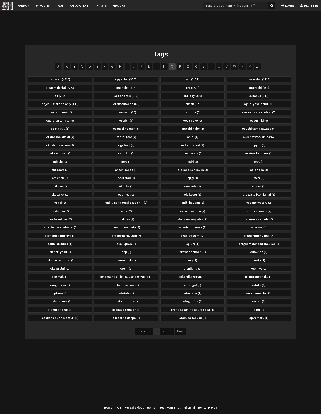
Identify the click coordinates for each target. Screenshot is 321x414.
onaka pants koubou (258, 112)
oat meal (126, 194)
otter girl (192, 285)
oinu (259, 310)
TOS (118, 407)
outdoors (60, 170)
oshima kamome (259, 153)
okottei (126, 186)
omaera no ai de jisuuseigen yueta (126, 277)
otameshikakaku (60, 137)
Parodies (43, 5)
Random (23, 5)
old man (60, 79)
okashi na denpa (126, 318)
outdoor (192, 112)
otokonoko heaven (192, 170)
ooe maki (60, 277)
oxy (192, 260)
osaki (60, 203)
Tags (60, 5)
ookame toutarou (60, 260)
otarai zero (126, 137)
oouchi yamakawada (258, 129)
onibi (192, 137)
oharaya (259, 227)
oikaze (60, 186)
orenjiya (259, 268)
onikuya (126, 219)
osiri (192, 162)
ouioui (258, 301)
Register (309, 5)
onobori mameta (126, 227)
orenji (126, 268)
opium (192, 244)
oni (192, 79)
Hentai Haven (207, 407)
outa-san (258, 252)
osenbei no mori (126, 129)
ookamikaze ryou (192, 277)
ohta (126, 211)
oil (60, 96)
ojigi (192, 178)
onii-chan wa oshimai (60, 227)
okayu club (60, 268)
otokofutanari (126, 104)
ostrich (126, 120)
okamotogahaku (259, 277)
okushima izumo (60, 145)
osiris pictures (60, 244)
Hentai (151, 407)
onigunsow (60, 285)
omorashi (258, 88)
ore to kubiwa (60, 219)
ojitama (60, 293)
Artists (101, 5)
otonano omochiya (60, 236)
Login (287, 5)
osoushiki (259, 120)
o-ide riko (60, 211)
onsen (192, 104)
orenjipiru (192, 268)
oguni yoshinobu (258, 104)
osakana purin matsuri (60, 318)
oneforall (126, 178)
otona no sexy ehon (192, 219)
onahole (126, 88)
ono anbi (192, 186)
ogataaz (126, 145)
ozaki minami (60, 112)
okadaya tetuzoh (126, 310)
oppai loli (126, 79)
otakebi (126, 293)
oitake (258, 285)
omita (258, 260)
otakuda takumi (192, 318)
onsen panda (126, 170)
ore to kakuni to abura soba (192, 310)
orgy (126, 162)
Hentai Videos (134, 407)
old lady (192, 96)
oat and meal (192, 145)
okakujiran (126, 244)
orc (192, 88)
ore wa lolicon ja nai (259, 194)
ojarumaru (258, 318)
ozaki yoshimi (192, 236)
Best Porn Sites (170, 407)
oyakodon (258, 79)
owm (258, 178)
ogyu (258, 162)
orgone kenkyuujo (126, 236)
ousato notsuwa (192, 227)
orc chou (60, 178)
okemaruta (192, 153)
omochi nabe (192, 129)
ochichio (126, 153)
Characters (79, 5)
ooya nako (192, 120)
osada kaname (258, 211)
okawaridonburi (192, 252)
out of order (126, 96)
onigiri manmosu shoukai (259, 244)
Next (180, 331)
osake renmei (60, 301)
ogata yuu (60, 129)
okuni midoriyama (259, 236)
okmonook (126, 260)
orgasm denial (60, 88)
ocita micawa (126, 301)
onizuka (60, 162)
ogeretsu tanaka (60, 120)
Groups (119, 5)
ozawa (259, 186)
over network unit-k (259, 137)
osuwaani (126, 112)
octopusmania (192, 211)
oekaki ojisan (60, 153)
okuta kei (60, 194)
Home (108, 407)
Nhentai (189, 407)
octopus (258, 96)
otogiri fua (192, 301)
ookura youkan (126, 285)
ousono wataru (259, 203)
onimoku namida (259, 219)
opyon (258, 145)
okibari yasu (60, 252)
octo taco (259, 170)
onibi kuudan (192, 203)
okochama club (259, 293)
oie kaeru (192, 194)
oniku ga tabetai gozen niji (126, 203)
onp (126, 252)
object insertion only (60, 104)
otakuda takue (60, 310)
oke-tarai (192, 293)
